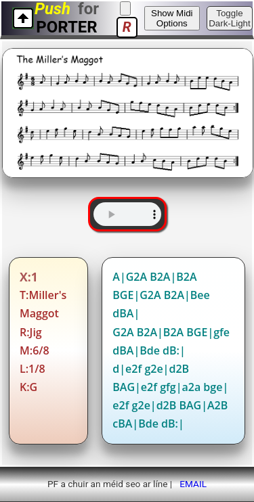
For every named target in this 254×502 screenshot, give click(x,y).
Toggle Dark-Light (229, 18)
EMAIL (193, 483)
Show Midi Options (171, 18)
